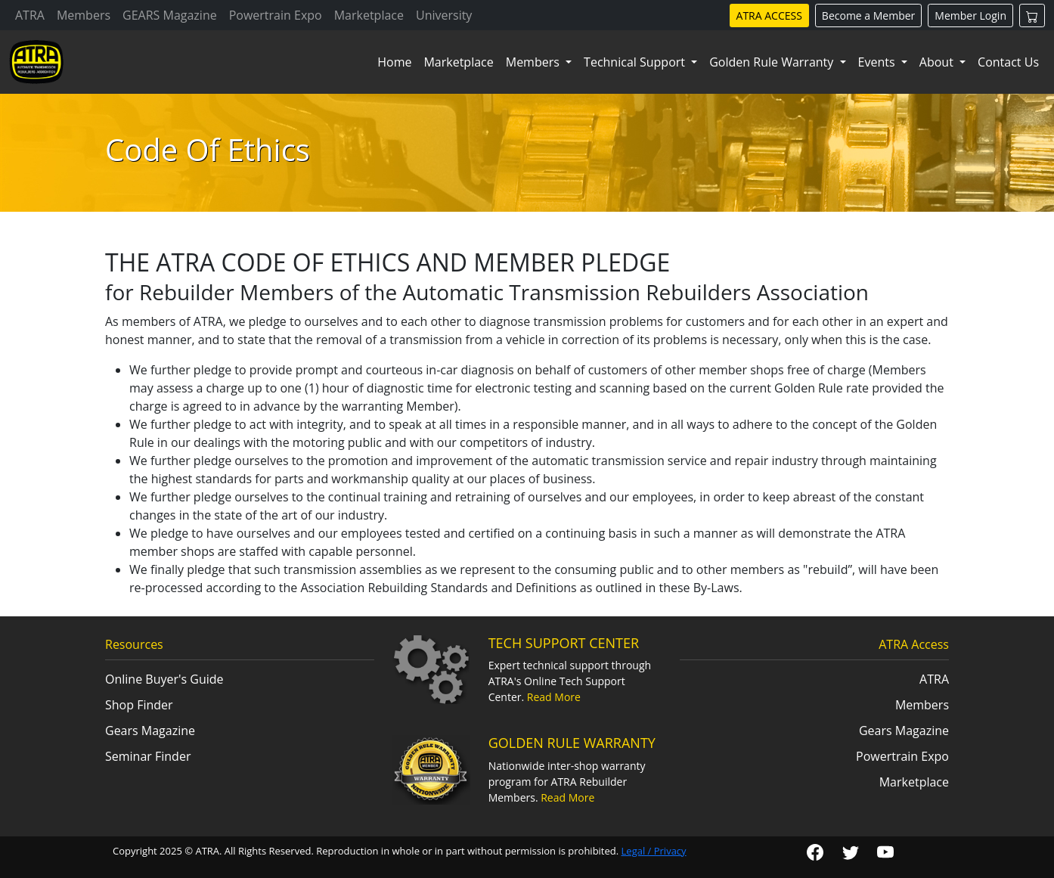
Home (394, 62)
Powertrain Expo (275, 15)
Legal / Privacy (654, 851)
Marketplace (369, 15)
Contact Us (1008, 62)
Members (83, 15)
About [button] (937, 62)
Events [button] (878, 62)
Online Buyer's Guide (164, 679)
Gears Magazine (150, 730)
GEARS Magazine (169, 15)
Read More (554, 697)
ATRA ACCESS (769, 15)
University (444, 15)
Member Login (970, 15)
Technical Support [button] (636, 62)
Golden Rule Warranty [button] (772, 62)
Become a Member (868, 15)
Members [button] (534, 62)
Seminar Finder (148, 756)
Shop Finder (139, 705)
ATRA (30, 15)
